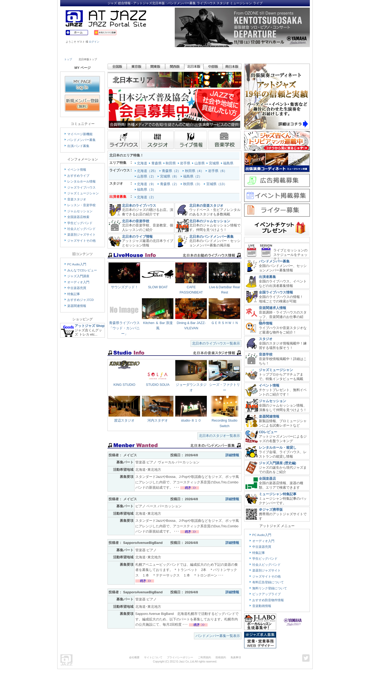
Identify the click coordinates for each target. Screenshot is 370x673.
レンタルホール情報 (81, 181)
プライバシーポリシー (180, 657)
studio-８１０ (191, 420)
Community (230, 52)
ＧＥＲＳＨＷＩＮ (224, 323)
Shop (200, 52)
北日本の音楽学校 (135, 221)
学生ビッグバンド (79, 223)
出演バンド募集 (78, 146)
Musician (109, 52)
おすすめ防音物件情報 (268, 600)
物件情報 (266, 323)
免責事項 (235, 657)
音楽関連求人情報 (272, 308)
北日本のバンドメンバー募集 (211, 237)
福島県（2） (193, 176)
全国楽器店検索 (78, 217)
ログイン (94, 41)
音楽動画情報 (261, 606)
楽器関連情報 (76, 305)
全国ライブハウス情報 (276, 292)
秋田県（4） (195, 171)
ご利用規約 (204, 657)
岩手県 (184, 163)
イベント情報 (76, 169)
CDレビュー (268, 432)
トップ (68, 59)
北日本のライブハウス (139, 206)
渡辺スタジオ (124, 420)
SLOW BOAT (158, 287)
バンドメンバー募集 (81, 139)
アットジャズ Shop (90, 326)
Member (291, 52)
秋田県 (170, 163)
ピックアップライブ (266, 594)
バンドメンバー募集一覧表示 (218, 636)
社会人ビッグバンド (81, 228)
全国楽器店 (267, 478)
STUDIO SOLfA (157, 385)
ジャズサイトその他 (81, 240)
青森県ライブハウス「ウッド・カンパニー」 (124, 328)
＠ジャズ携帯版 (271, 510)
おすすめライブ (78, 175)
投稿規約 (220, 657)
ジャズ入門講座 (78, 276)
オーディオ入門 (78, 282)
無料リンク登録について (269, 588)
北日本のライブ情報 (137, 237)
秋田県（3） (193, 184)
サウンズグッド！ (124, 287)
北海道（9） (147, 184)
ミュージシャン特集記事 (277, 494)
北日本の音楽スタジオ (206, 206)
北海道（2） (146, 197)
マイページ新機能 (79, 134)
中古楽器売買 (76, 288)
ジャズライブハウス (81, 187)
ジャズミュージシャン (83, 193)
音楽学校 (266, 354)
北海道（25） (148, 171)
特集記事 (73, 294)
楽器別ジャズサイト (81, 234)
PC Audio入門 (76, 264)
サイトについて (153, 657)
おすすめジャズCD (80, 299)
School (170, 52)
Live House (79, 52)
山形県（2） (147, 176)
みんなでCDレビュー (82, 270)
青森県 (155, 163)
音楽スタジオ (76, 199)
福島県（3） (147, 189)
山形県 (198, 163)
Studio (140, 52)
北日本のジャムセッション (209, 221)
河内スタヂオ (157, 420)
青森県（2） (172, 171)
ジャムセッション (79, 211)
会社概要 (134, 657)
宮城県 (213, 163)
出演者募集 (267, 277)
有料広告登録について (268, 582)
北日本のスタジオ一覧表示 (219, 436)
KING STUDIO (124, 385)
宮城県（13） (217, 184)
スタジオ (266, 339)
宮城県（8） (170, 176)
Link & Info (261, 52)
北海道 (141, 163)
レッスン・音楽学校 (81, 205)
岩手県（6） (218, 171)
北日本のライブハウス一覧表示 (216, 343)
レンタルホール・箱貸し (277, 447)
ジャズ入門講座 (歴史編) (277, 463)
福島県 (227, 163)
